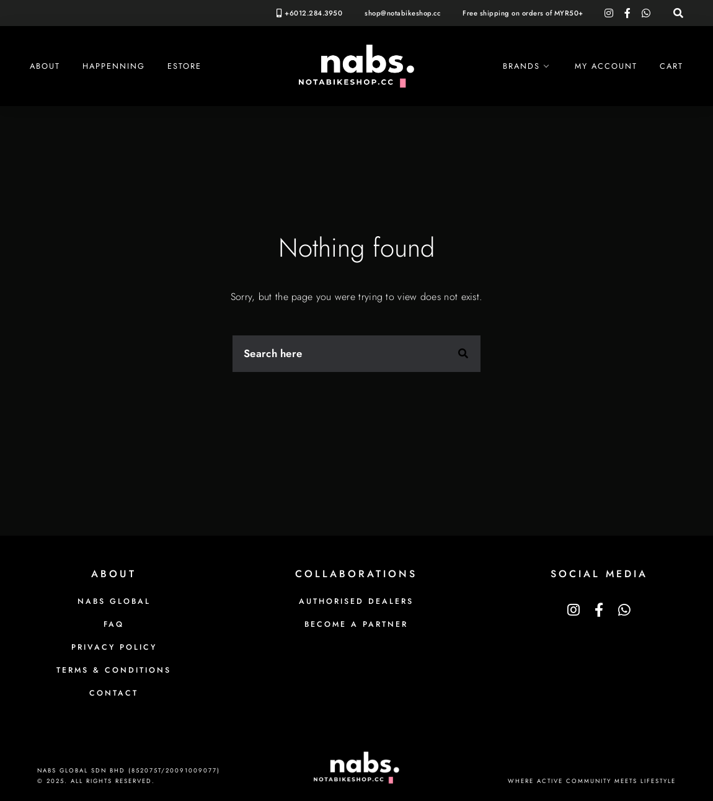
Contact (113, 693)
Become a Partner (356, 624)
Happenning (113, 66)
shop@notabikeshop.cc (402, 13)
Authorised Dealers (356, 601)
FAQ (114, 624)
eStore (184, 66)
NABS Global (114, 601)
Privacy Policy (114, 647)
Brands (521, 66)
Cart (671, 66)
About (45, 66)
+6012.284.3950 (313, 13)
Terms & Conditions (113, 670)
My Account (606, 66)
